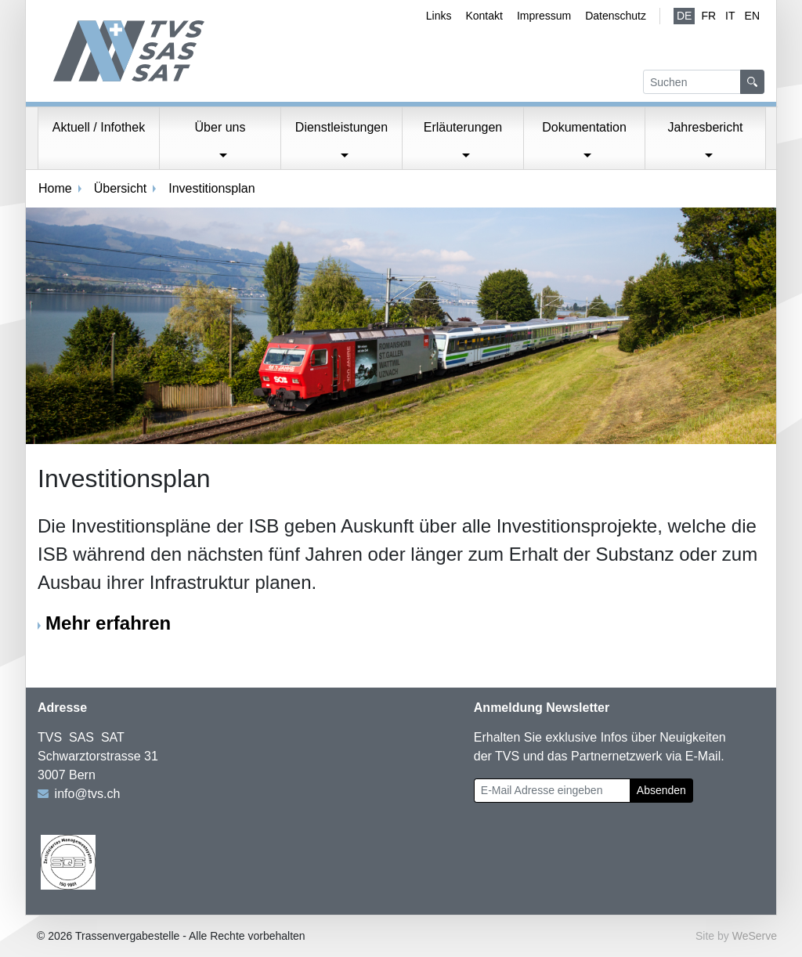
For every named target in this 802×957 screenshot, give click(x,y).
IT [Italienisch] (730, 15)
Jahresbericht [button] (704, 127)
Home (55, 188)
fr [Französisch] (708, 15)
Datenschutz (615, 15)
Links (439, 15)
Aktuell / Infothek (98, 127)
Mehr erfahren (108, 623)
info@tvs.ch (88, 793)
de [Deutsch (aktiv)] (684, 15)
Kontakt (483, 15)
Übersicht (120, 188)
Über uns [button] (220, 127)
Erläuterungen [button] (463, 127)
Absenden (661, 790)
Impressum (544, 15)
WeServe (754, 936)
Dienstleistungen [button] (341, 127)
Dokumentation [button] (584, 127)
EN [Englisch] (752, 15)
